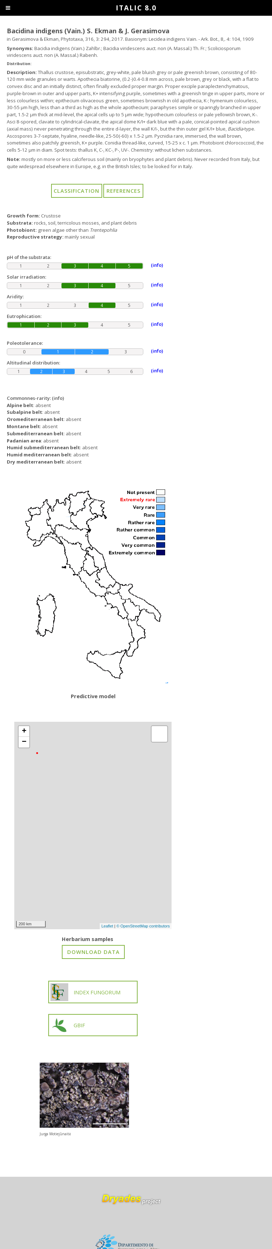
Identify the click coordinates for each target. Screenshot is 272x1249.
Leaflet (107, 926)
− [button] (24, 742)
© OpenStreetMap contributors (143, 926)
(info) (58, 398)
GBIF (67, 1025)
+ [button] (24, 731)
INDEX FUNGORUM (85, 992)
